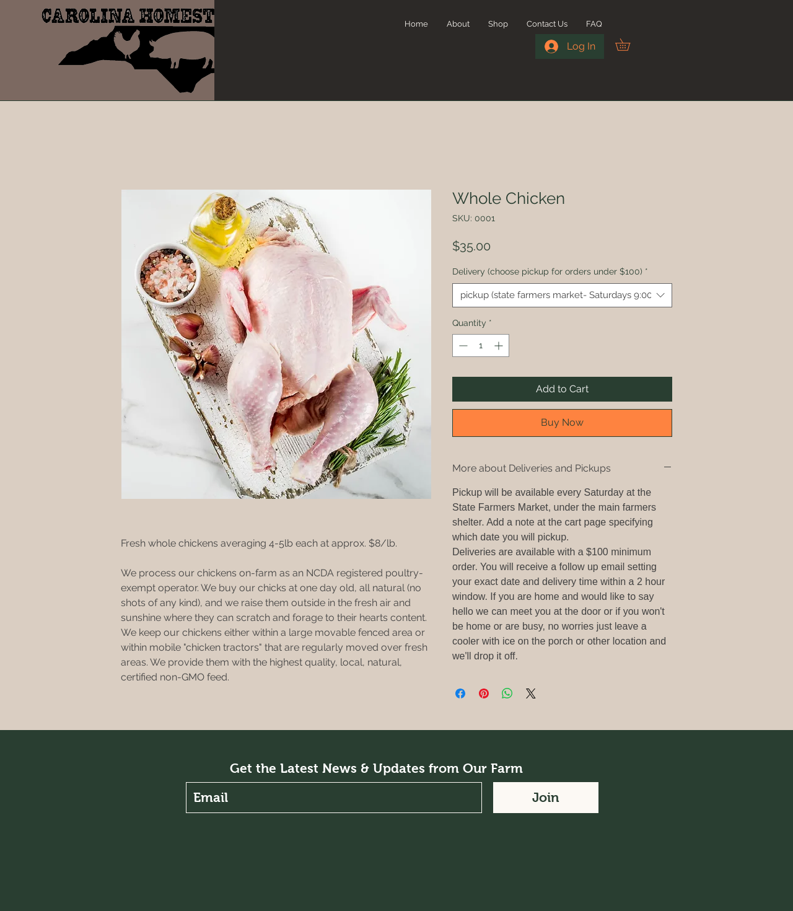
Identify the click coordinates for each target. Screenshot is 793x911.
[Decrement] (462, 345)
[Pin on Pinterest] (483, 693)
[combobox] (562, 295)
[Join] (545, 797)
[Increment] (499, 345)
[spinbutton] (481, 345)
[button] (628, 44)
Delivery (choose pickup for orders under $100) (550, 271)
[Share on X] (531, 693)
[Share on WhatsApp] (507, 693)
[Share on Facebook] (460, 693)
